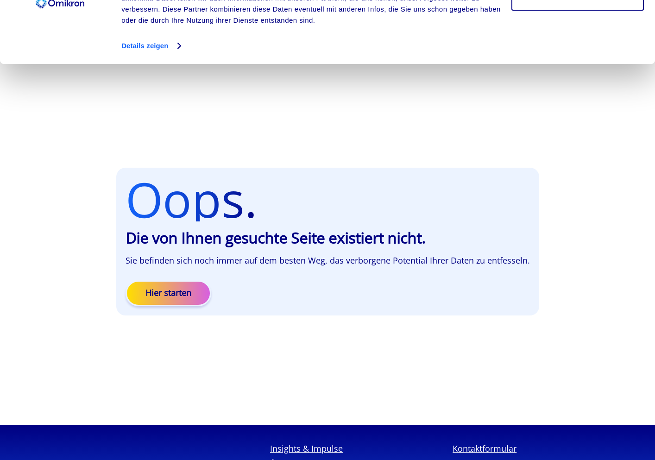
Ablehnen (577, 55)
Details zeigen (144, 103)
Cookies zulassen (577, 24)
